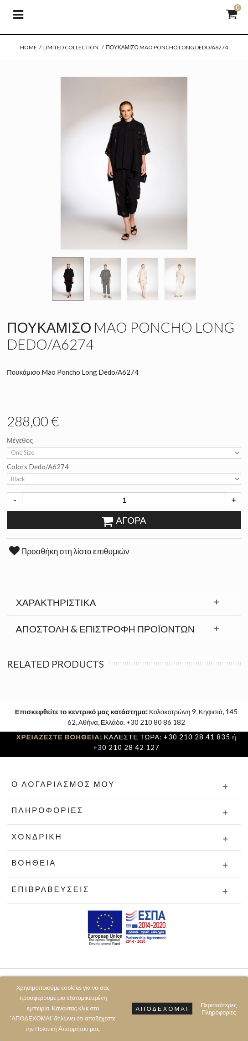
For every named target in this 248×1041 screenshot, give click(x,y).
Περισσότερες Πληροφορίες (219, 1008)
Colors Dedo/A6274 (38, 466)
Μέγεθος (20, 440)
